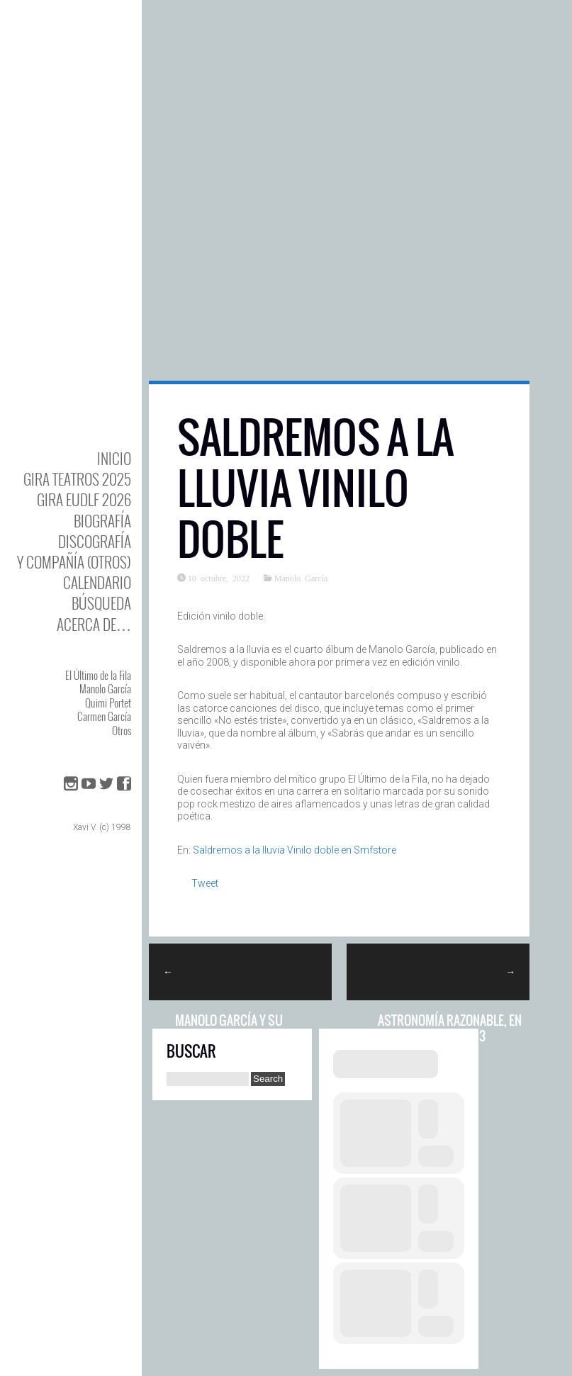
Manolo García (105, 688)
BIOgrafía (102, 521)
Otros (121, 730)
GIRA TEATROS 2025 (77, 479)
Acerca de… (94, 624)
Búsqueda (101, 603)
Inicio (114, 458)
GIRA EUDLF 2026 (84, 499)
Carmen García (104, 716)
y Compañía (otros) (74, 562)
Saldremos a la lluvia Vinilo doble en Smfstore (294, 850)
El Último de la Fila (98, 675)
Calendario (97, 582)
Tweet (204, 883)
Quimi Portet (108, 702)
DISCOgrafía (94, 541)
